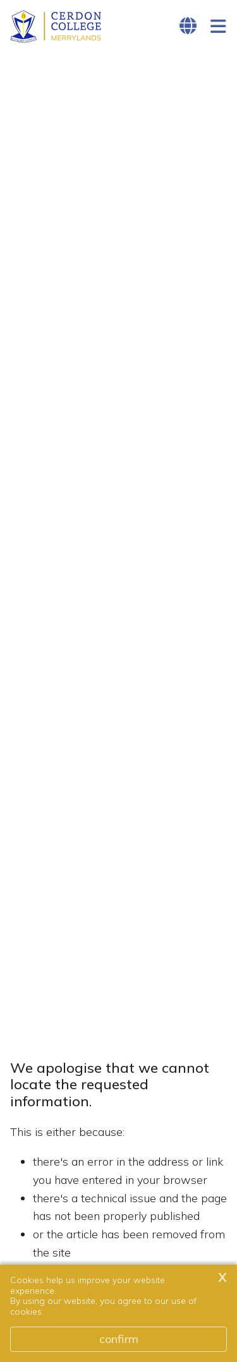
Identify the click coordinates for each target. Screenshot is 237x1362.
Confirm (118, 1339)
